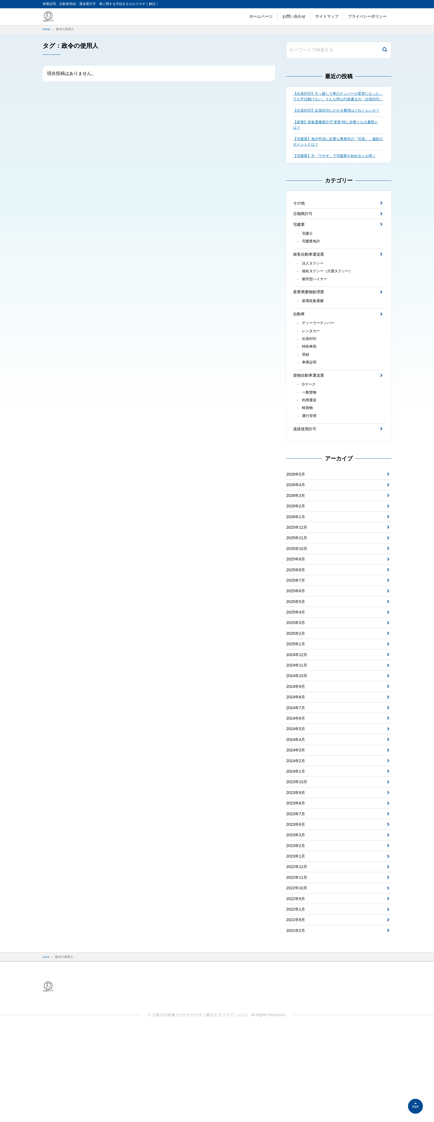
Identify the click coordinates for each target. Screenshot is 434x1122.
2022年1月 (297, 998)
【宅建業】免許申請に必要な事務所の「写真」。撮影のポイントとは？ (337, 158)
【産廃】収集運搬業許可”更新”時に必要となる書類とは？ (337, 139)
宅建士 (308, 255)
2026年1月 (297, 563)
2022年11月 (298, 963)
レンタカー (312, 362)
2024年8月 (297, 763)
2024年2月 (297, 834)
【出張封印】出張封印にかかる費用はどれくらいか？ (335, 121)
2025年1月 (297, 704)
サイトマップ (327, 16)
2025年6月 (297, 645)
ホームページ (261, 16)
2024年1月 (297, 845)
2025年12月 (298, 575)
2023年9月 (297, 869)
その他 (299, 221)
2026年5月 (297, 516)
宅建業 (299, 244)
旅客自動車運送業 (311, 277)
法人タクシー (314, 287)
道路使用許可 (306, 469)
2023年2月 (297, 928)
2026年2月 (297, 551)
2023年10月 (298, 857)
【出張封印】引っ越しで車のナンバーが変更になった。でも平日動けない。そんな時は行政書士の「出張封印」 (337, 100)
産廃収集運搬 (314, 329)
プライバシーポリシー (367, 16)
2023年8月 (297, 881)
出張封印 (310, 370)
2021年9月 (297, 1010)
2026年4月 (297, 528)
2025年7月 (297, 633)
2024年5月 (297, 798)
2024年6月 (297, 787)
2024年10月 (298, 739)
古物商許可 (304, 232)
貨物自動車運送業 (311, 410)
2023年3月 (297, 916)
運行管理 (310, 456)
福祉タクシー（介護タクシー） (330, 296)
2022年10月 (298, 975)
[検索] (384, 50)
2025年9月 (297, 610)
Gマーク (310, 421)
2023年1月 (297, 939)
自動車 (299, 342)
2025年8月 (297, 622)
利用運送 (310, 438)
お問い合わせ (294, 16)
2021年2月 (297, 1022)
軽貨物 (308, 447)
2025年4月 (297, 669)
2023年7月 (297, 892)
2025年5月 (297, 657)
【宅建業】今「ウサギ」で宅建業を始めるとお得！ (337, 173)
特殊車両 (310, 379)
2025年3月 (297, 681)
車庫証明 (310, 397)
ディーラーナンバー (320, 353)
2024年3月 (297, 822)
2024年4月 (297, 810)
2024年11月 (298, 728)
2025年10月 (298, 598)
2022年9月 (297, 987)
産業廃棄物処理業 (311, 318)
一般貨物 (310, 430)
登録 (306, 388)
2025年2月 (297, 692)
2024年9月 (297, 751)
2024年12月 (298, 716)
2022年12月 (298, 951)
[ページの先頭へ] (415, 1106)
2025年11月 (298, 586)
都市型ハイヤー (316, 305)
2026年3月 (297, 540)
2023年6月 (297, 904)
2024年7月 (297, 775)
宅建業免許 (312, 263)
